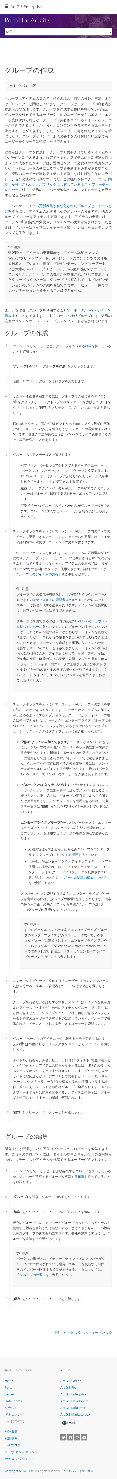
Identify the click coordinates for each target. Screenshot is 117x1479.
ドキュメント (14, 1414)
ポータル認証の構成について (85, 878)
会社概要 (11, 1432)
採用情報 (11, 1438)
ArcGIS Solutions (72, 1408)
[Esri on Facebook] (70, 1437)
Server (9, 1394)
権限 (88, 346)
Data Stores (13, 1401)
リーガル (87, 1470)
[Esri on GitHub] (77, 1437)
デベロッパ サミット (20, 1459)
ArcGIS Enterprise (73, 1394)
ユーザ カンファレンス (21, 1452)
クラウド (11, 1408)
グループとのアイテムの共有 (37, 574)
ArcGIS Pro (68, 1388)
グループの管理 (31, 1275)
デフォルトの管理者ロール (55, 600)
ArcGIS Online (70, 1381)
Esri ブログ (13, 1445)
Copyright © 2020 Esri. (20, 1470)
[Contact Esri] (84, 1437)
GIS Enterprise (26, 6)
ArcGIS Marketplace (75, 1414)
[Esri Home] (69, 1423)
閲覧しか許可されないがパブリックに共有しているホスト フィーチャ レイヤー (58, 184)
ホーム (9, 1381)
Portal (9, 1388)
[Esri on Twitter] (63, 1437)
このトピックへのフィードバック (86, 1333)
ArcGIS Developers (74, 1401)
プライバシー (70, 1470)
